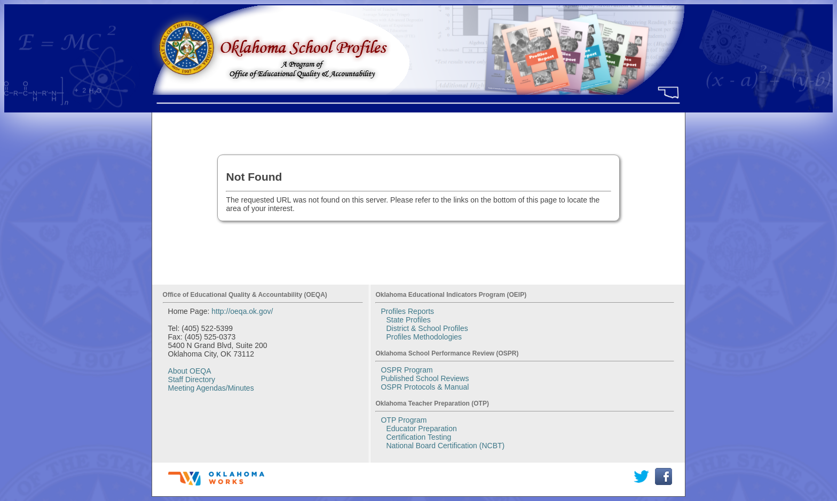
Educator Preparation (421, 428)
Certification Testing (418, 437)
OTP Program (404, 420)
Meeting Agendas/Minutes (211, 388)
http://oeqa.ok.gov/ (242, 311)
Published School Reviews (425, 378)
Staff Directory (191, 379)
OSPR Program (406, 370)
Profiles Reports (407, 311)
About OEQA (189, 371)
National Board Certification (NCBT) (445, 445)
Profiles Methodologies (424, 337)
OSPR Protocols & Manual (425, 387)
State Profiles (408, 320)
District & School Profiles (427, 328)
